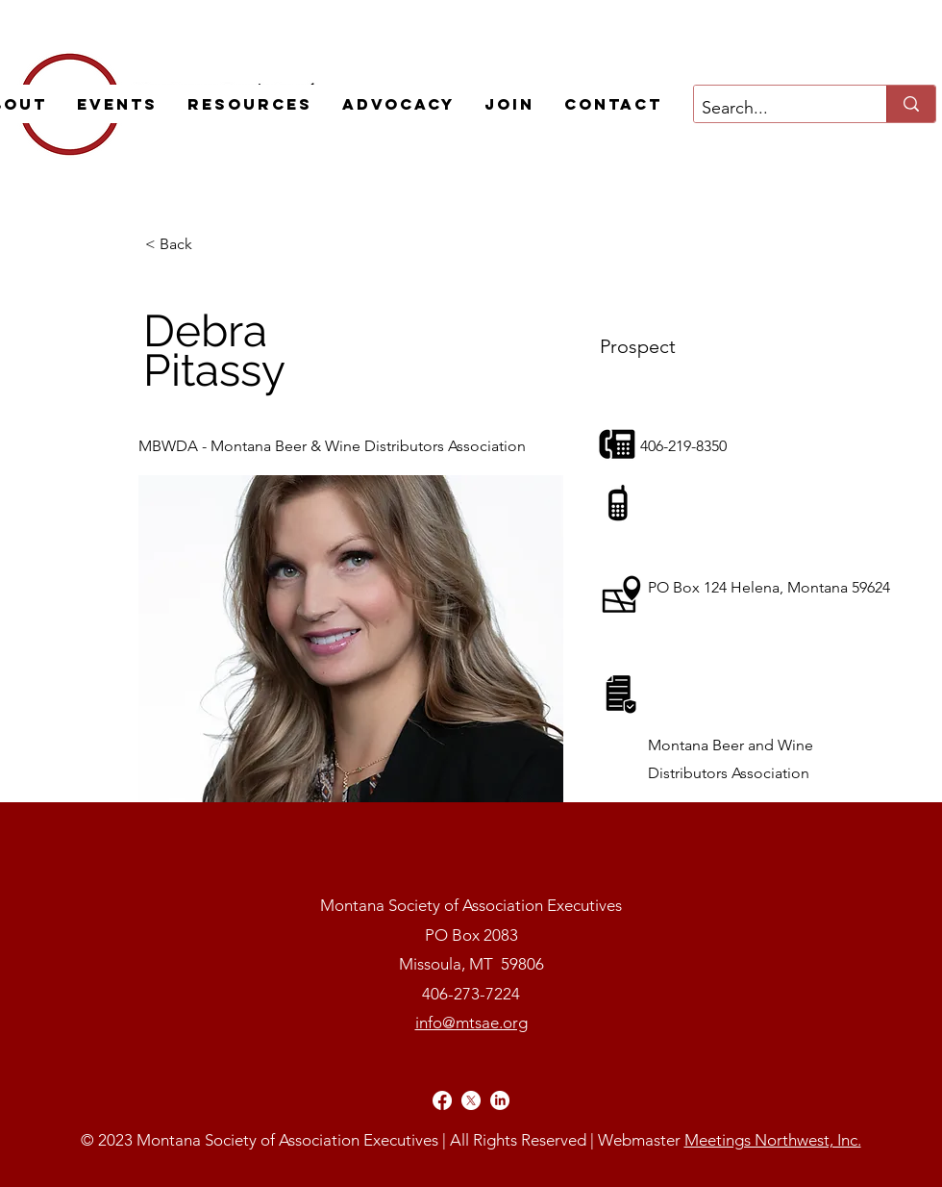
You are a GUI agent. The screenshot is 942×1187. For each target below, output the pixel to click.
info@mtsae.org (471, 1022)
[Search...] (774, 109)
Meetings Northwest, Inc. (772, 1139)
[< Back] (208, 244)
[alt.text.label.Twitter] (471, 1100)
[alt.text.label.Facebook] (442, 1100)
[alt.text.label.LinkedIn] (499, 1100)
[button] (117, 104)
